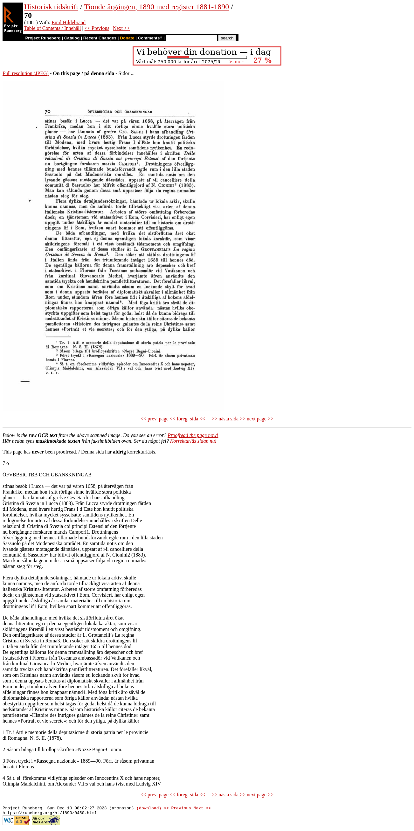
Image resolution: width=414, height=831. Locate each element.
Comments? (150, 38)
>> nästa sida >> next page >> (242, 418)
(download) (148, 809)
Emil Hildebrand (69, 22)
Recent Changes (99, 38)
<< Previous (97, 28)
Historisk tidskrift (51, 7)
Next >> (121, 28)
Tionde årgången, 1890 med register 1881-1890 (156, 7)
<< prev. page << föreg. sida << (173, 418)
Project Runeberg (42, 38)
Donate (127, 38)
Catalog (72, 38)
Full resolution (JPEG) (26, 73)
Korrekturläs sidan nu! (193, 441)
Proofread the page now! (193, 435)
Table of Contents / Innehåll (52, 28)
